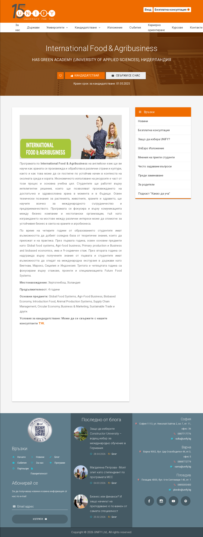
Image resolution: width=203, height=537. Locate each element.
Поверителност (39, 471)
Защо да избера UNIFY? (154, 139)
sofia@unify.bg (183, 438)
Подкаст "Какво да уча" (154, 193)
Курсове (177, 27)
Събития (135, 27)
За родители (146, 184)
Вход (148, 9)
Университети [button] (57, 27)
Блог (54, 457)
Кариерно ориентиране (156, 27)
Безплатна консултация (172, 9)
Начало (19, 457)
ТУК (41, 323)
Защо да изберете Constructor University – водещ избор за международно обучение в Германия (108, 438)
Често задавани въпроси (155, 166)
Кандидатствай (85, 75)
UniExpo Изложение (151, 148)
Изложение (114, 27)
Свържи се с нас (126, 75)
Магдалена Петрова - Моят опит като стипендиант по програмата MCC (108, 472)
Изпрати (38, 519)
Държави (33, 27)
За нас (17, 27)
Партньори (20, 468)
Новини (143, 121)
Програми (57, 462)
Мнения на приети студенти (156, 157)
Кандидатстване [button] (87, 27)
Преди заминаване (150, 175)
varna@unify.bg (183, 466)
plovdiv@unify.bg (182, 489)
